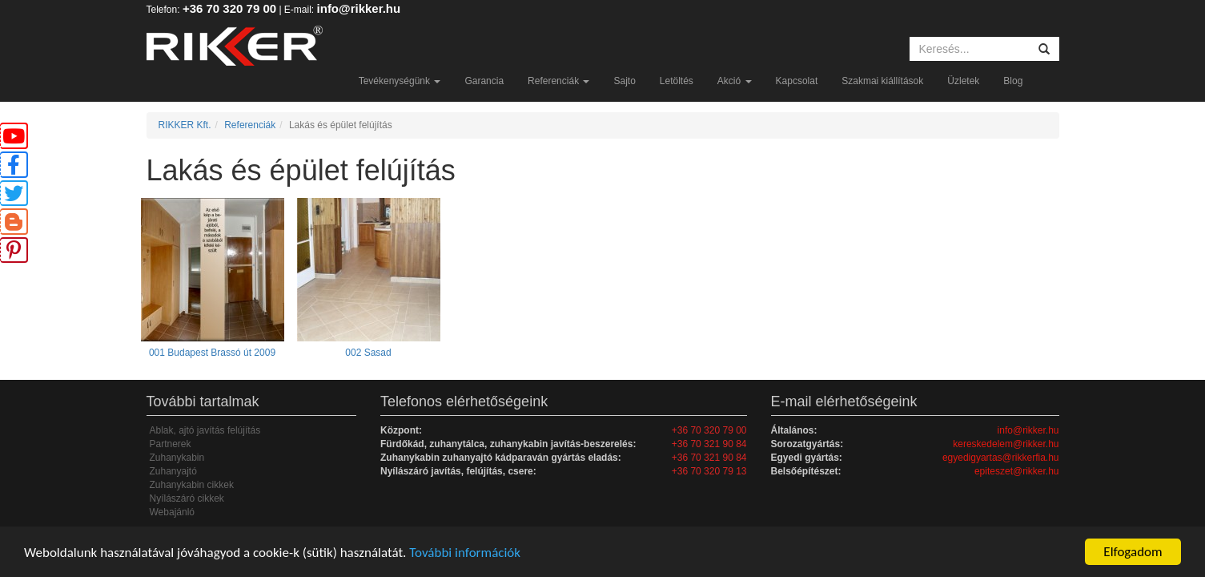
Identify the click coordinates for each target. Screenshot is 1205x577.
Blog (1012, 81)
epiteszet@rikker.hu (1016, 471)
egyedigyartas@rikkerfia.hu (1000, 457)
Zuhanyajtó (173, 471)
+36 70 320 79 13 (709, 471)
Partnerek (170, 444)
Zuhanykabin (177, 457)
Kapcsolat (797, 81)
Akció (734, 81)
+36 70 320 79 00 (229, 8)
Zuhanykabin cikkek (192, 484)
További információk (464, 552)
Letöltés (676, 81)
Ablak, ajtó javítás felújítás (205, 430)
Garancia (484, 81)
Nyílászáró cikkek (187, 498)
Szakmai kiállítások (882, 81)
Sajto (624, 81)
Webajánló (172, 512)
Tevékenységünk (400, 81)
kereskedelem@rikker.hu (1005, 444)
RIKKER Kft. (185, 125)
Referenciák (558, 81)
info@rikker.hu (359, 8)
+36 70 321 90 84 (709, 444)
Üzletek (963, 81)
